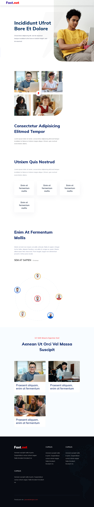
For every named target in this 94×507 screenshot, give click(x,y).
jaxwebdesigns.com (31, 499)
